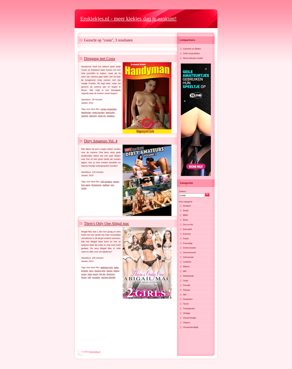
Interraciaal (188, 257)
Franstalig (187, 243)
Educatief (187, 229)
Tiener (186, 304)
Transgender (189, 308)
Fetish (186, 238)
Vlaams (186, 322)
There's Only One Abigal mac (106, 223)
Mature (186, 266)
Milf (184, 271)
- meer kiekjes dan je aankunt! (128, 19)
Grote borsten (189, 248)
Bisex (185, 220)
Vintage (186, 313)
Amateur (187, 206)
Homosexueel (189, 252)
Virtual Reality (189, 318)
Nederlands (188, 276)
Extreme (187, 234)
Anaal (186, 210)
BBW (185, 215)
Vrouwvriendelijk (190, 327)
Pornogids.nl (94, 352)
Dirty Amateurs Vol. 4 (100, 141)
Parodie (186, 285)
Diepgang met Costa (99, 58)
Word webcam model (193, 58)
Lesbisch (187, 262)
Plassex (186, 290)
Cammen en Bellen (192, 49)
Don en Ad (188, 224)
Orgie (185, 280)
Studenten (188, 299)
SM (184, 294)
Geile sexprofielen (191, 53)
